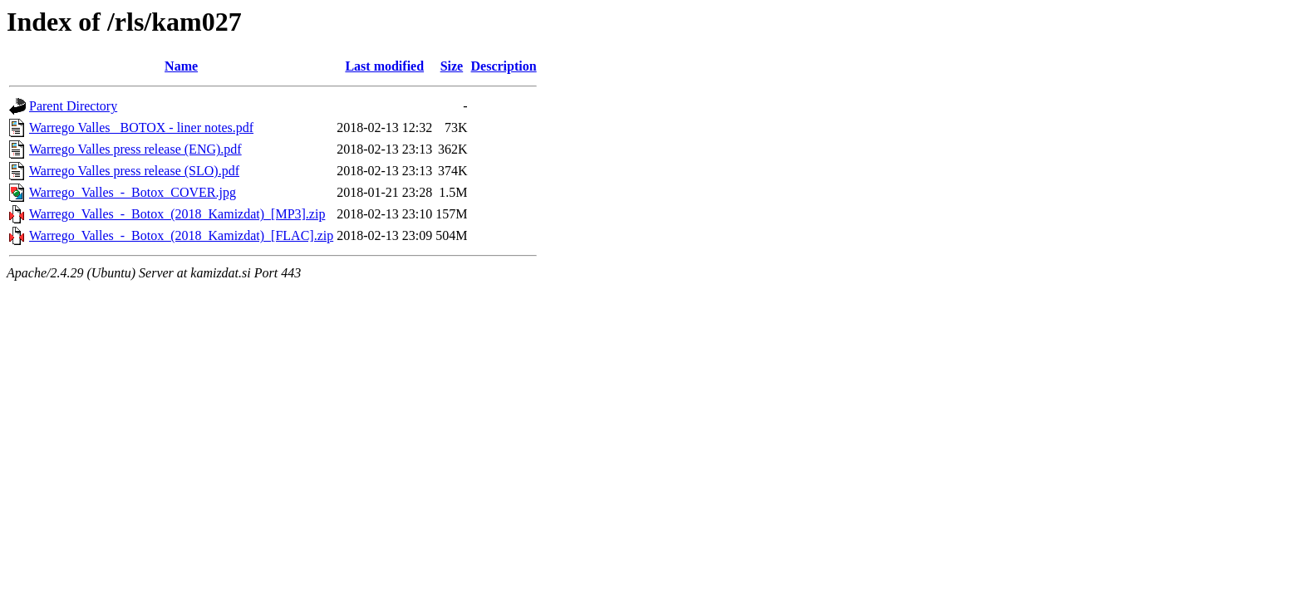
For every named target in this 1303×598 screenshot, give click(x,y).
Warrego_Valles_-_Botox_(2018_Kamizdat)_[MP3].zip (177, 214)
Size (452, 66)
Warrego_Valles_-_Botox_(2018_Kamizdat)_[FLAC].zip (181, 235)
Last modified (384, 66)
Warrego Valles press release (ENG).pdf (135, 149)
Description (504, 66)
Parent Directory (73, 106)
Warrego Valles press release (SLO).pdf (134, 171)
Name (181, 66)
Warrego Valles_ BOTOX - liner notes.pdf (141, 127)
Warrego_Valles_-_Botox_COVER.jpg (132, 192)
